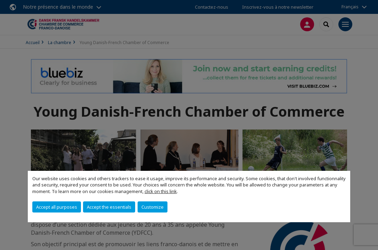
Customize (152, 207)
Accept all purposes (56, 207)
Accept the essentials (109, 207)
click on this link (161, 191)
